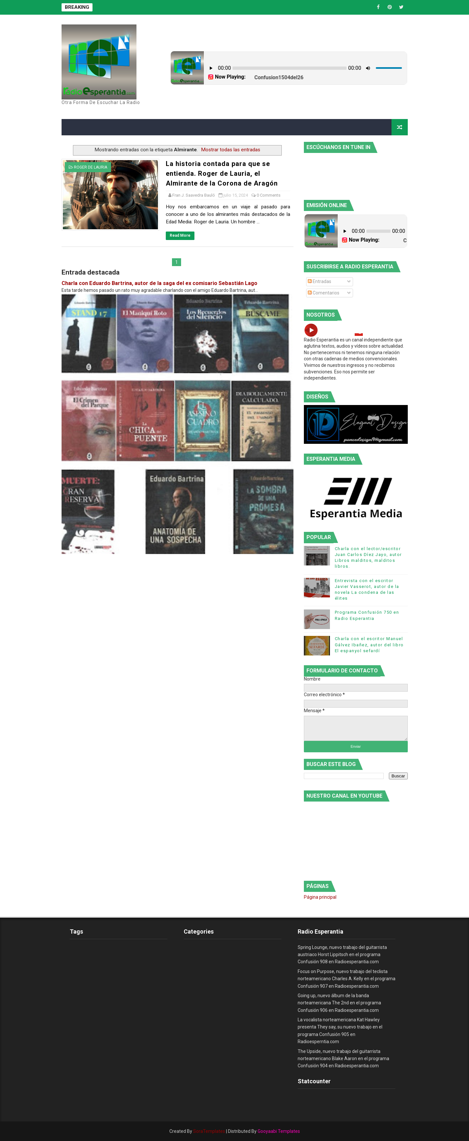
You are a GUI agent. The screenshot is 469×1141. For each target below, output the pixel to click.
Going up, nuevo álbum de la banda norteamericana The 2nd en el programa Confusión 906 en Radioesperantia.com (339, 1003)
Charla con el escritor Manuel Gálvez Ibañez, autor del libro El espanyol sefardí (369, 644)
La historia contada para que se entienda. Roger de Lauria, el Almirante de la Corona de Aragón (222, 173)
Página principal (320, 897)
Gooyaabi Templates (279, 1131)
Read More (180, 235)
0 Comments (268, 195)
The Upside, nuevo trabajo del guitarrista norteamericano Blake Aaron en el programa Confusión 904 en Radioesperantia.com (343, 1059)
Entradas (319, 281)
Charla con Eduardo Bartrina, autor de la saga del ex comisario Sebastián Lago (159, 283)
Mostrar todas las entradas (230, 150)
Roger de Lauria (90, 167)
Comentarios (323, 292)
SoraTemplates (209, 1131)
